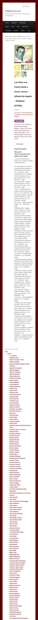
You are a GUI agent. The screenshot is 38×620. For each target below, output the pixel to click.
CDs (10, 36)
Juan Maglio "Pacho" (16, 517)
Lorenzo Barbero (15, 530)
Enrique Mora (14, 454)
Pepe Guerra (13, 583)
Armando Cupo (14, 401)
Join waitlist (19, 121)
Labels (7, 26)
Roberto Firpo (14, 604)
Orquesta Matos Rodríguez (18, 561)
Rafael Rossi (13, 589)
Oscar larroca (27, 134)
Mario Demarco (14, 546)
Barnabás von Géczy (16, 409)
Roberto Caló (14, 602)
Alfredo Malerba (14, 382)
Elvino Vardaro (14, 448)
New (13, 26)
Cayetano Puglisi (15, 421)
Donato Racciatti (15, 435)
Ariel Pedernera (14, 399)
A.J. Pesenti (13, 355)
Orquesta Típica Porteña (17, 565)
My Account (25, 26)
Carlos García (14, 419)
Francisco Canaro (15, 464)
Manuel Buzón (14, 540)
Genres (15, 36)
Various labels (22, 130)
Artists (9, 353)
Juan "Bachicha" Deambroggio (19, 501)
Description (20, 144)
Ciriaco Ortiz (13, 423)
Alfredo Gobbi (14, 380)
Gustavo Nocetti (14, 472)
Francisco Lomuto (15, 466)
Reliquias (16, 128)
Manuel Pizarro (14, 542)
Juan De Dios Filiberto (16, 513)
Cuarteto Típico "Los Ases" (18, 429)
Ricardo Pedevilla (15, 595)
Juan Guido (13, 515)
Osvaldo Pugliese (15, 577)
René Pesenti (14, 591)
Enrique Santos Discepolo (17, 458)
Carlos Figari (13, 417)
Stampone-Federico (15, 614)
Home (7, 22)
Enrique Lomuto (14, 452)
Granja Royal (13, 470)
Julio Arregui (13, 522)
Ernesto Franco (14, 460)
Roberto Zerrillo (14, 610)
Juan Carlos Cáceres (16, 507)
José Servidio (14, 497)
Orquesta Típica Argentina (17, 563)
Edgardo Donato (14, 439)
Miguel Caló (13, 552)
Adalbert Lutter (14, 357)
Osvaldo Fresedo (15, 575)
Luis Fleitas (13, 536)
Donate (16, 30)
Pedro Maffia (13, 581)
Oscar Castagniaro (15, 571)
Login (28, 30)
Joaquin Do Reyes (15, 485)
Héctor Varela (14, 479)
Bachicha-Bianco (15, 407)
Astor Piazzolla (14, 403)
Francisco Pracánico (16, 468)
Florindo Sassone (15, 462)
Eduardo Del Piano (15, 446)
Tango (22, 128)
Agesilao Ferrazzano (16, 368)
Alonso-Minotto (14, 384)
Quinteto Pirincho (15, 585)
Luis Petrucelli (14, 538)
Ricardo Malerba (14, 593)
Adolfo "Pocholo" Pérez (17, 359)
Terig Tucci (13, 616)
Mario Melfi (13, 550)
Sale (18, 26)
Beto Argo (13, 413)
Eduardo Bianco (14, 444)
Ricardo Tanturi (14, 597)
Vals (25, 128)
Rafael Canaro (14, 587)
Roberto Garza (14, 608)
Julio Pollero (13, 526)
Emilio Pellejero (14, 450)
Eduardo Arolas (14, 442)
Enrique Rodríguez (15, 456)
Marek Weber (13, 544)
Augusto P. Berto (15, 405)
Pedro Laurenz (14, 579)
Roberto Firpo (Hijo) (16, 606)
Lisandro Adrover (15, 528)
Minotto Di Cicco (15, 558)
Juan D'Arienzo (14, 511)
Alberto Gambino (15, 374)
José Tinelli (13, 499)
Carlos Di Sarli (14, 415)
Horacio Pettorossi (15, 481)
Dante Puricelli (14, 431)
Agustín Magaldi (14, 370)
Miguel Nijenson (14, 554)
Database (13, 22)
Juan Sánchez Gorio (16, 519)
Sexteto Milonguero (15, 612)
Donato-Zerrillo (14, 437)
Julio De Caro (14, 524)
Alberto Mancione (15, 376)
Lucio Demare (18, 126)
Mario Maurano (14, 548)
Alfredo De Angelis (19, 132)
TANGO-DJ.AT (13, 11)
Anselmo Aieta (14, 392)
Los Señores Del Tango (17, 532)
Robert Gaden (14, 599)
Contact (23, 30)
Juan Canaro (13, 505)
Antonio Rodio (14, 396)
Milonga (20, 36)
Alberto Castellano (15, 372)
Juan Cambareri (14, 503)
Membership (22, 22)
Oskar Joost (13, 573)
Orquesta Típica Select (16, 567)
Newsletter (8, 30)
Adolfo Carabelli (14, 362)
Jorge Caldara (14, 487)
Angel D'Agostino (15, 386)
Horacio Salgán (14, 483)
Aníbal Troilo (13, 388)
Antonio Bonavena (15, 394)
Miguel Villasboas (15, 556)
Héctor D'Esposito (15, 474)
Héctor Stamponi (15, 476)
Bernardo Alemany (15, 411)
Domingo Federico (15, 433)
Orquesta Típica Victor (16, 569)
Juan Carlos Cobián (15, 509)
